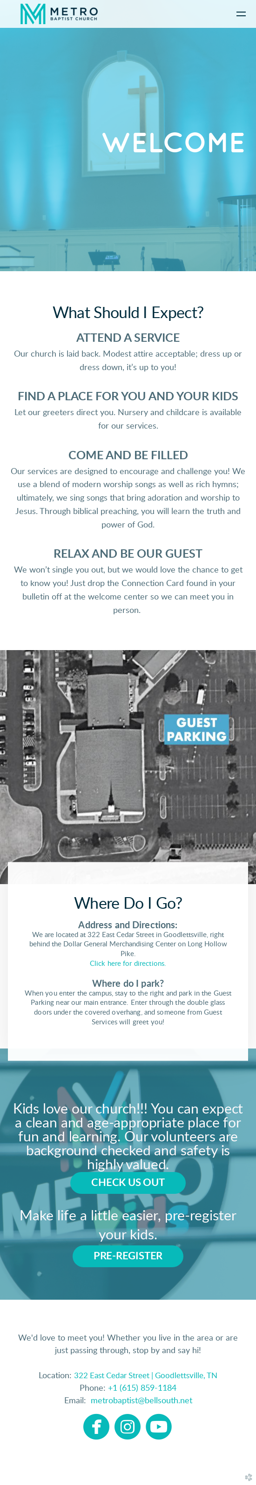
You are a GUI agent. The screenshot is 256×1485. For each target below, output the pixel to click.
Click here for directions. (128, 963)
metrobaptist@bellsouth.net (139, 1401)
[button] (127, 1182)
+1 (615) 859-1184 (142, 1388)
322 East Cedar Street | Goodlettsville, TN (145, 1376)
